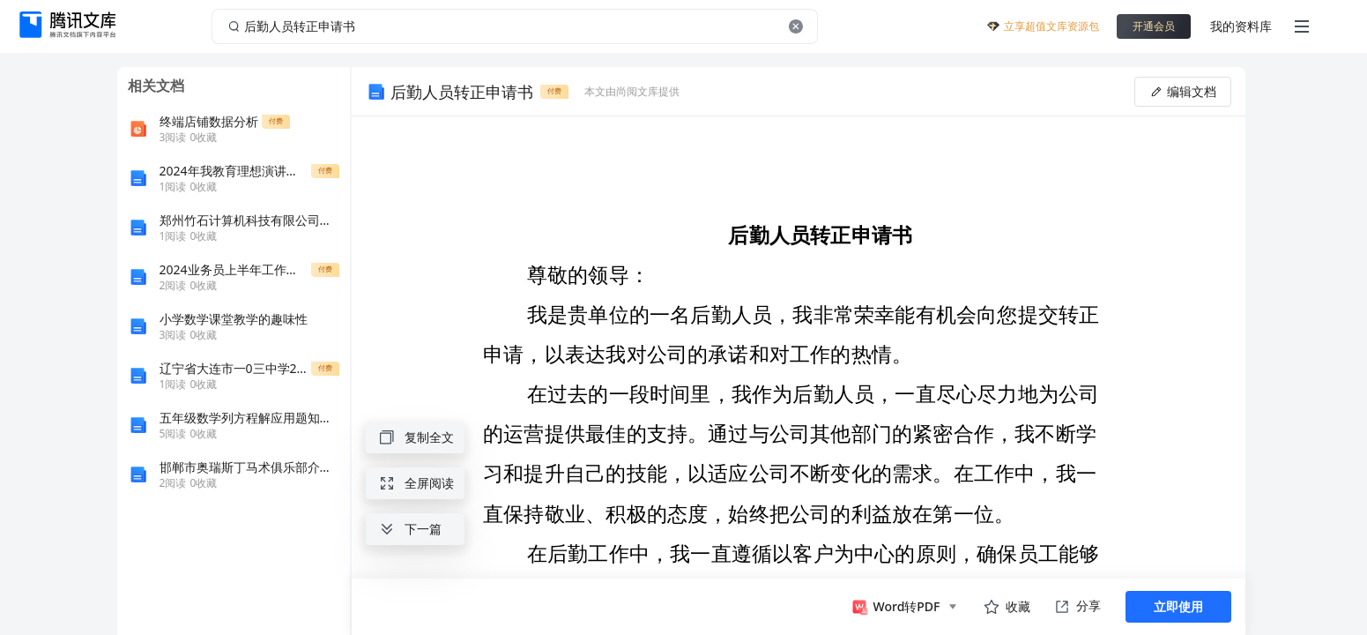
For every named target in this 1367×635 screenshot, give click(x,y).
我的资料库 (1241, 26)
